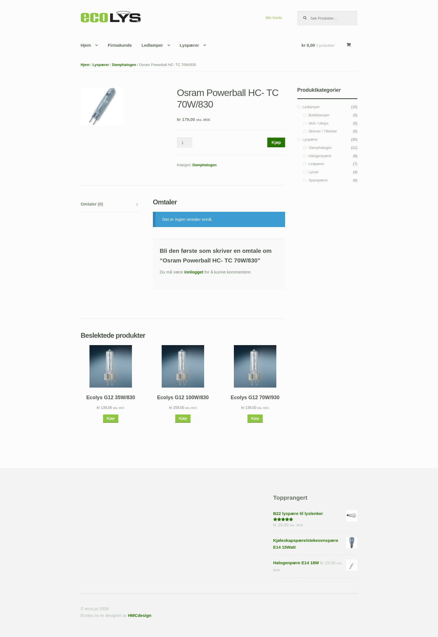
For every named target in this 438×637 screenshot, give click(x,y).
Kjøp (276, 142)
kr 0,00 (318, 45)
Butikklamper (318, 115)
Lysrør (313, 172)
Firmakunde (120, 45)
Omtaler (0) (92, 204)
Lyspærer (189, 45)
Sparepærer (318, 180)
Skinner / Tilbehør (322, 131)
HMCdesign (139, 615)
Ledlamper (152, 45)
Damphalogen (124, 65)
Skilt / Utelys (318, 123)
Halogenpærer (320, 156)
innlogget (194, 272)
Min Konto (274, 18)
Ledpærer (316, 164)
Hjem (86, 45)
